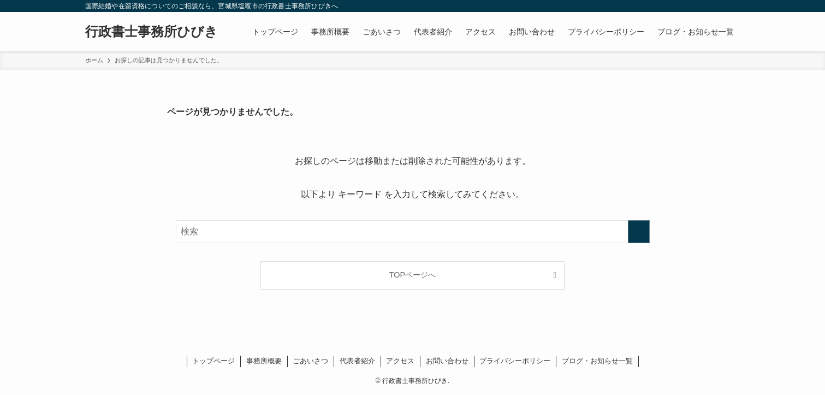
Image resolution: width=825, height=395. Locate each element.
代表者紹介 (357, 361)
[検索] (733, 6)
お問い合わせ (447, 361)
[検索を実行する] (639, 231)
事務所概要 (264, 361)
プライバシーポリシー (514, 361)
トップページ (213, 361)
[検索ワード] (413, 231)
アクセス (400, 361)
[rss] (719, 6)
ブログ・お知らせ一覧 (597, 361)
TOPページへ (412, 274)
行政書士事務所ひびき (151, 31)
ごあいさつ (310, 361)
